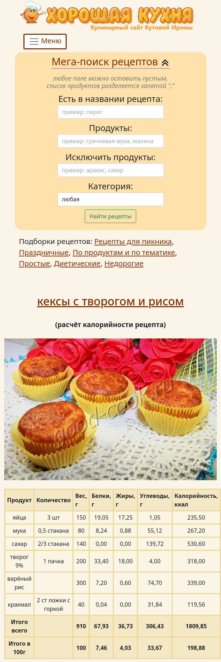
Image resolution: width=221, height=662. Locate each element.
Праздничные (44, 252)
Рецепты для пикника (133, 241)
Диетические (77, 263)
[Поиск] (110, 112)
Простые (34, 263)
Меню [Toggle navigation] (45, 41)
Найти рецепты (110, 216)
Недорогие (123, 263)
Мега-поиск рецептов (110, 61)
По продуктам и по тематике (124, 252)
